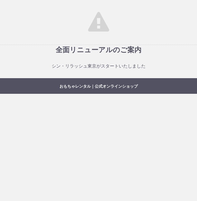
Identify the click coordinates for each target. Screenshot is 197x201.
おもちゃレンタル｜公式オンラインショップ (99, 86)
